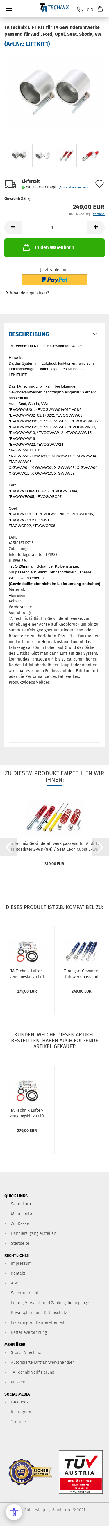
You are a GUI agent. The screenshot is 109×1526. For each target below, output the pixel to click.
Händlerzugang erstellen (33, 1233)
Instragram (21, 1412)
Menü (9, 8)
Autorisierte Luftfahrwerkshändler (42, 1362)
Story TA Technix (26, 1352)
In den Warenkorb (48, 247)
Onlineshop (34, 1509)
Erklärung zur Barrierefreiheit (38, 1322)
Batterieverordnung (29, 1332)
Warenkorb (21, 1203)
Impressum (21, 1263)
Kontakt (18, 1273)
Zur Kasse (20, 1223)
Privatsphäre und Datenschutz (39, 1312)
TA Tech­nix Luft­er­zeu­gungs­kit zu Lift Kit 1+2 (27, 973)
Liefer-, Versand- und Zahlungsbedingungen (51, 1302)
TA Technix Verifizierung (32, 1372)
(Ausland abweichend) (75, 187)
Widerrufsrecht (24, 1293)
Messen (18, 1382)
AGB (14, 1283)
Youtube (18, 1421)
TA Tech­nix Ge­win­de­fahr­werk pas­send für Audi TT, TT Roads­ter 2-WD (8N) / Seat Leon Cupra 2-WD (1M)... (54, 846)
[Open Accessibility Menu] (14, 1512)
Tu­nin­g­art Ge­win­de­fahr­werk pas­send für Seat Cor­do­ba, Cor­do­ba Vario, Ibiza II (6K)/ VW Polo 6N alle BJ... (81, 973)
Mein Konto (21, 1213)
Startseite (20, 1243)
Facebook (19, 1402)
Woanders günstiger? (29, 293)
